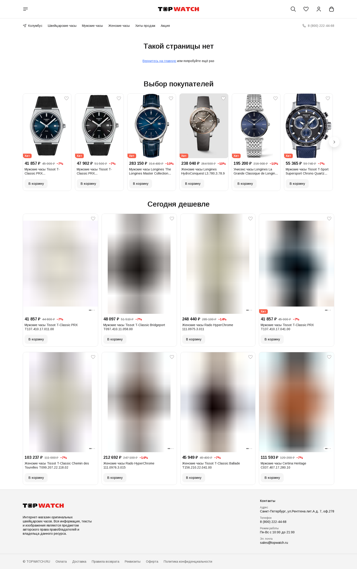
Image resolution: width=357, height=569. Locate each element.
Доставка (79, 561)
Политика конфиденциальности (188, 561)
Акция (165, 25)
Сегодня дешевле (179, 204)
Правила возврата (105, 561)
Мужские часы (92, 25)
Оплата (61, 561)
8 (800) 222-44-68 (273, 522)
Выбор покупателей (179, 84)
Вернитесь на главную (159, 61)
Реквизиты (132, 561)
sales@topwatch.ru (274, 542)
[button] (306, 9)
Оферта (152, 561)
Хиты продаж (145, 25)
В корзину (36, 183)
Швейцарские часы (62, 25)
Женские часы (119, 25)
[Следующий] (334, 142)
